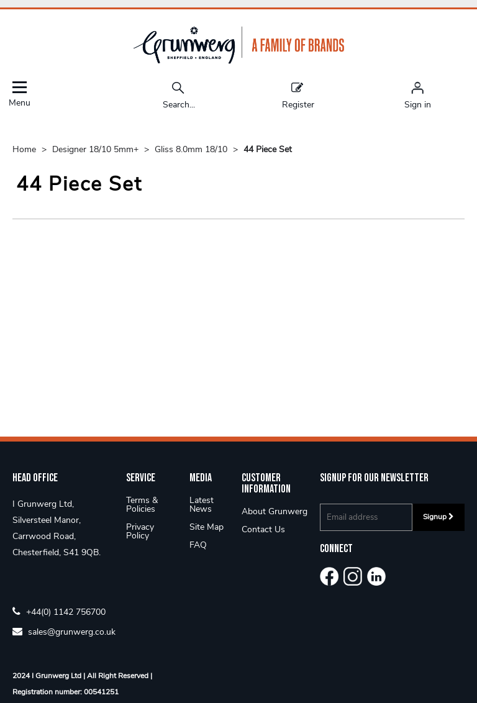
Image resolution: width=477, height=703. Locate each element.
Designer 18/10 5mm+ (96, 149)
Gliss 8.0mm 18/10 (192, 149)
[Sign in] (417, 95)
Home (25, 149)
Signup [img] (438, 517)
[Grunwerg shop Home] (238, 61)
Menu (19, 94)
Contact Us (263, 529)
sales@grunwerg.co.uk (64, 631)
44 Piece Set (267, 149)
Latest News (201, 504)
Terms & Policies (142, 504)
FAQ (198, 545)
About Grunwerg (274, 511)
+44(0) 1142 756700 (59, 611)
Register (298, 95)
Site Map (206, 527)
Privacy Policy (140, 531)
